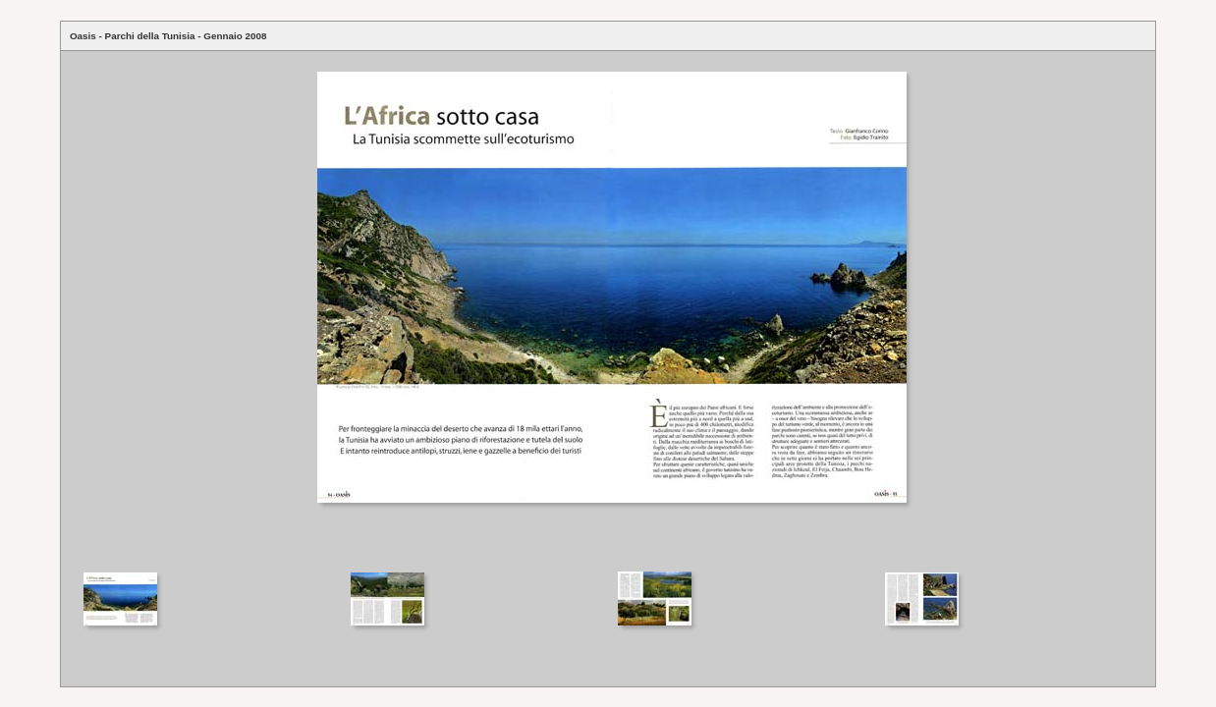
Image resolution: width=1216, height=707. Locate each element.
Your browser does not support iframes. (608, 310)
